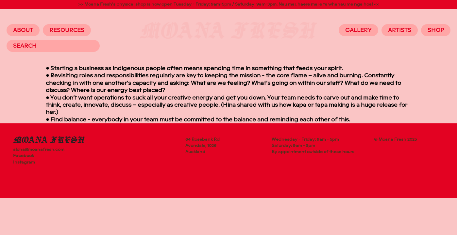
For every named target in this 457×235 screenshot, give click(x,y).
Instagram (24, 162)
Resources (66, 30)
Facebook (23, 155)
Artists (399, 30)
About (23, 30)
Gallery (358, 30)
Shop (436, 30)
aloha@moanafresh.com (38, 149)
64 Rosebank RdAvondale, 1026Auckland (202, 145)
